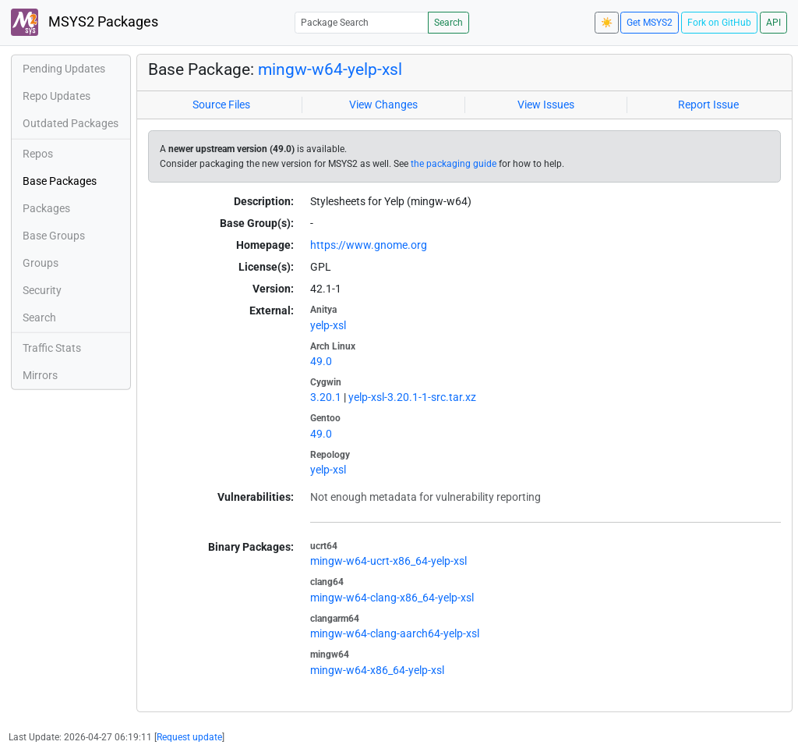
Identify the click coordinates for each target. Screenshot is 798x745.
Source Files (221, 104)
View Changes (383, 104)
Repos (38, 153)
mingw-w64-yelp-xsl (330, 69)
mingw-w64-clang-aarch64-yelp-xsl (394, 633)
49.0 (321, 361)
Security (42, 290)
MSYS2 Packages (84, 22)
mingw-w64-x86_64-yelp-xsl (377, 670)
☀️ (607, 22)
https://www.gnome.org (368, 245)
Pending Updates (64, 68)
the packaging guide (453, 163)
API (773, 22)
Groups (40, 263)
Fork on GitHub (719, 22)
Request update (189, 737)
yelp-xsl (328, 325)
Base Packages (60, 181)
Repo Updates (56, 96)
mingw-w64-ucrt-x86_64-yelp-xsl (388, 561)
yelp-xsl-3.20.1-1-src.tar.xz (412, 397)
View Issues (545, 104)
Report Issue (708, 104)
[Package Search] (362, 22)
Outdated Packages (70, 123)
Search (448, 22)
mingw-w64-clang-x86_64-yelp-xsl (392, 597)
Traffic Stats (52, 348)
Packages (46, 208)
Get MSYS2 (650, 22)
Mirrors (40, 375)
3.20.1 (325, 397)
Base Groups (54, 235)
